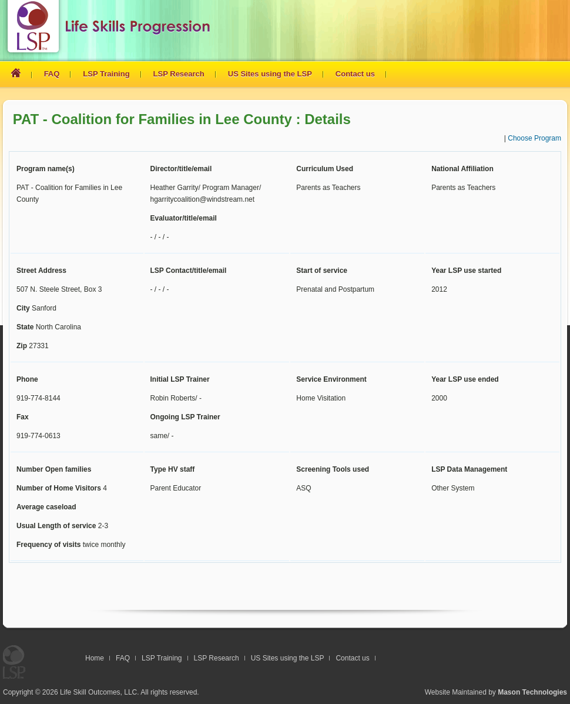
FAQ (52, 73)
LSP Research (178, 73)
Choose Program (534, 138)
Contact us (355, 73)
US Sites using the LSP (270, 73)
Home (94, 658)
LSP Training (106, 73)
